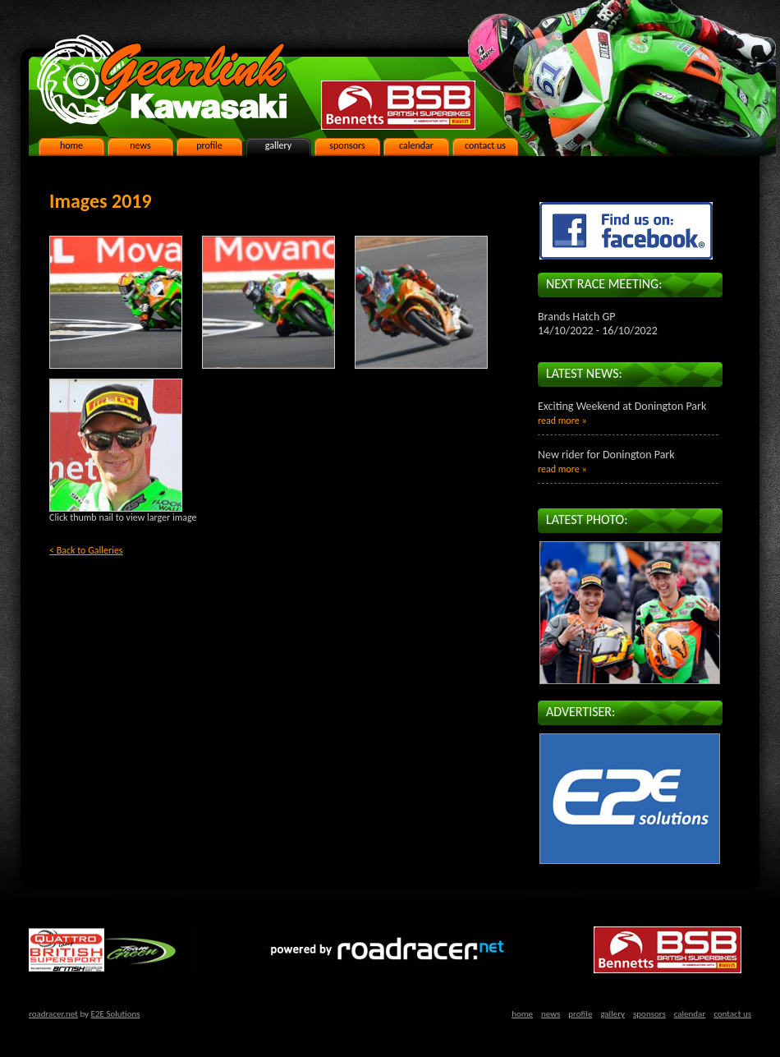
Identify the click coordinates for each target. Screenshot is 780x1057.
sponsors (347, 145)
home (71, 145)
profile (209, 145)
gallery (278, 145)
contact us (485, 145)
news (140, 145)
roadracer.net (53, 1014)
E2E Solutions (115, 1014)
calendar (416, 145)
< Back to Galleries (86, 550)
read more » (562, 420)
